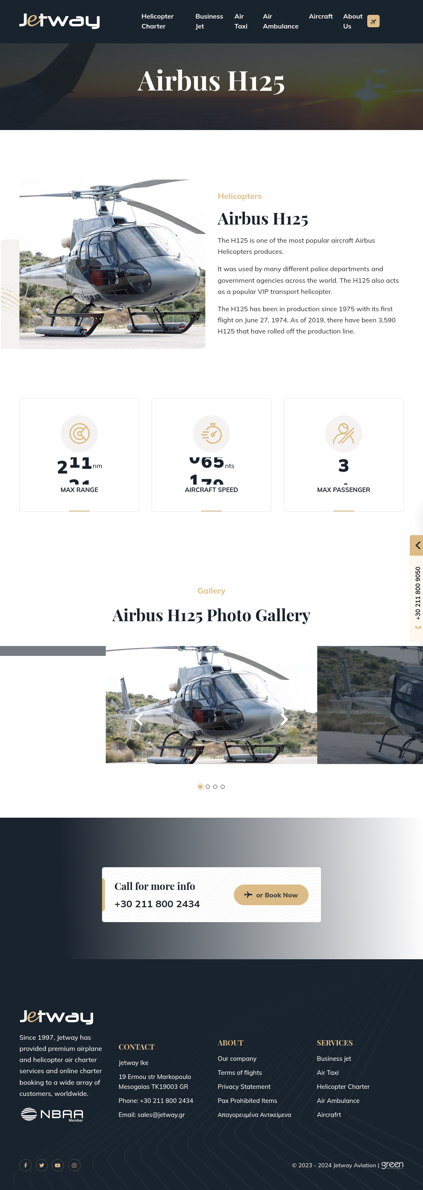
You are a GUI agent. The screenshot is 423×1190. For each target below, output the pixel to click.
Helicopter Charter (158, 21)
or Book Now (271, 895)
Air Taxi (241, 21)
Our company (237, 1058)
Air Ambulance (280, 21)
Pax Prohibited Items (247, 1101)
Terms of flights (240, 1072)
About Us (353, 21)
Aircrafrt (329, 1115)
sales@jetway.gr (161, 1115)
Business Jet (209, 21)
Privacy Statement (244, 1087)
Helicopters (243, 196)
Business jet (334, 1058)
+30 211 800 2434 (157, 903)
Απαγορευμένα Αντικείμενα (254, 1115)
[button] (138, 719)
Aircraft (321, 16)
